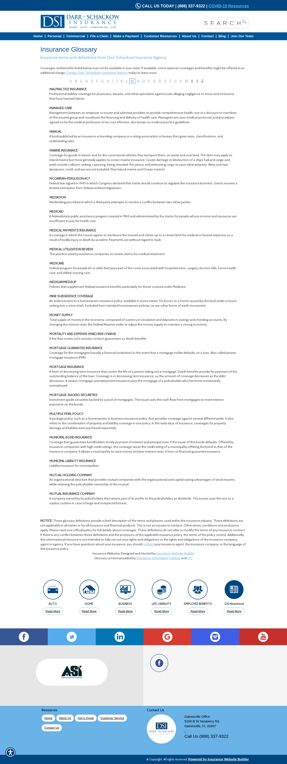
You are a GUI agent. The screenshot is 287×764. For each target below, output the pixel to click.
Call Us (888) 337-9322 (206, 736)
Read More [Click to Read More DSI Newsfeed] (234, 611)
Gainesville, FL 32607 (200, 726)
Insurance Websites (106, 553)
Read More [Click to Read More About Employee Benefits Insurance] (198, 611)
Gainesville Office (197, 716)
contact (148, 544)
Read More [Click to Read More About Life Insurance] (161, 611)
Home (48, 718)
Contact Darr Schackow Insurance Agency (97, 73)
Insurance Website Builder (175, 553)
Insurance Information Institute (158, 558)
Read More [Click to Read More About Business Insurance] (125, 611)
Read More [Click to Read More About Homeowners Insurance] (89, 611)
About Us (65, 718)
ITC (190, 558)
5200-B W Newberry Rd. (202, 721)
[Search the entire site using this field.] (222, 22)
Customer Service (112, 718)
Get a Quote (86, 718)
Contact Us (51, 727)
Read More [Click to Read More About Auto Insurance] (53, 611)
